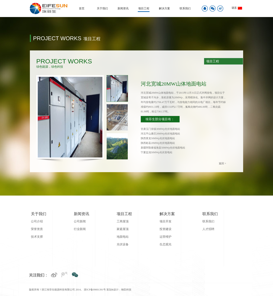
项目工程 (143, 8)
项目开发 (165, 221)
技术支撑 (37, 236)
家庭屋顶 (123, 229)
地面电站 (123, 236)
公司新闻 (80, 221)
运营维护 (165, 236)
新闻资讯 (123, 8)
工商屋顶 (123, 221)
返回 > (222, 163)
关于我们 (102, 8)
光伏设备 (123, 244)
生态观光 (165, 244)
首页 (81, 8)
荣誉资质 (37, 229)
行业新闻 (80, 229)
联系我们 (185, 8)
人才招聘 (208, 229)
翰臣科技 (126, 289)
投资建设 (165, 229)
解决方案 (164, 8)
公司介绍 (37, 221)
